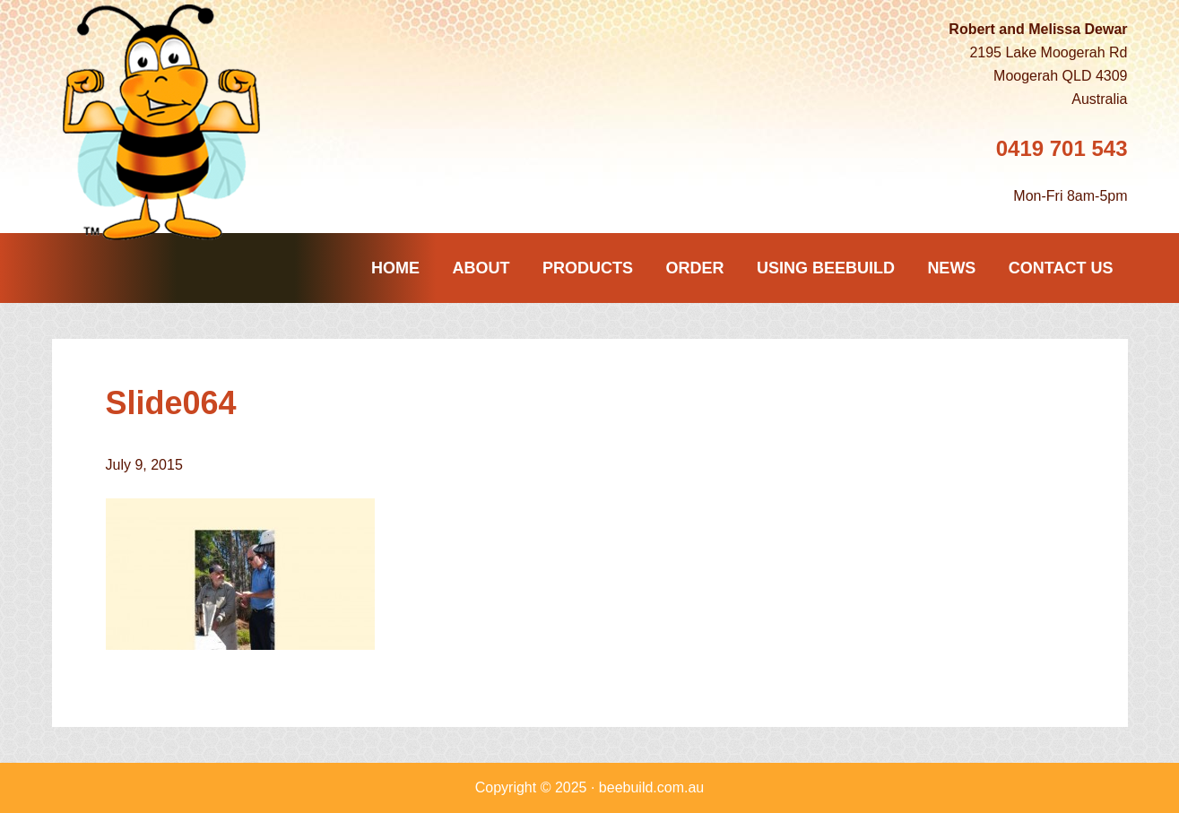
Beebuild (168, 122)
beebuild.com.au (651, 787)
